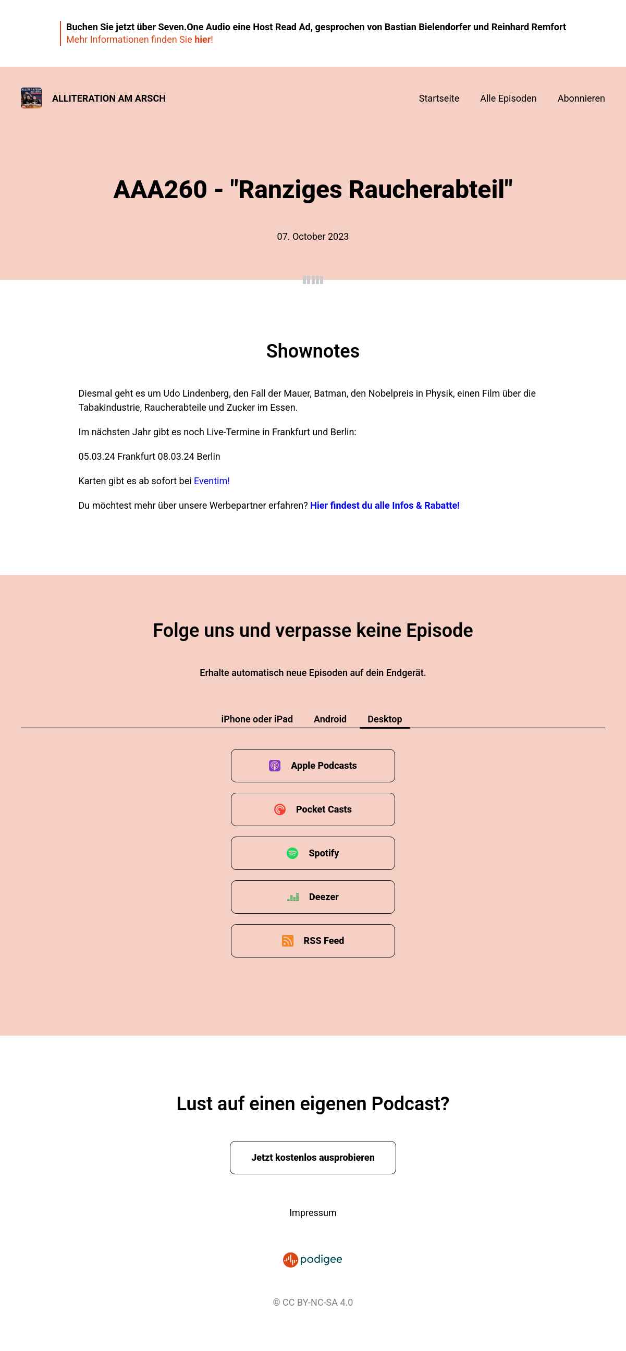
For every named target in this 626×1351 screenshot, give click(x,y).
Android (330, 719)
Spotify (324, 853)
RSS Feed (324, 940)
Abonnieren (581, 98)
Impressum (313, 1212)
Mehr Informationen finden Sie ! (139, 39)
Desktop (384, 719)
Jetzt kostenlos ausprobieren (313, 1157)
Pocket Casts (324, 809)
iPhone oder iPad (257, 719)
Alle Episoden (508, 98)
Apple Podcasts (324, 765)
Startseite (439, 98)
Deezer (324, 896)
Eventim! (212, 480)
